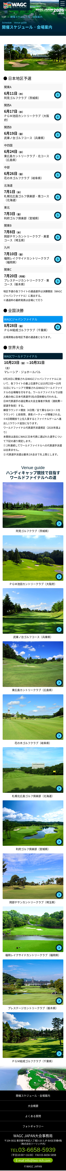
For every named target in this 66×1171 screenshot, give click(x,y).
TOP (3, 16)
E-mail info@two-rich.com (33, 1160)
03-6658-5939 (33, 1150)
